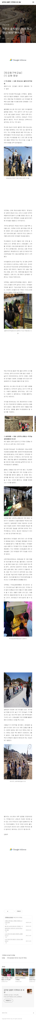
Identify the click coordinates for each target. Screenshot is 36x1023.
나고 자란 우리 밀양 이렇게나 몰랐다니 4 (14, 934)
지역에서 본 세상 (9, 917)
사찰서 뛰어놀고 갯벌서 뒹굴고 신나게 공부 (13, 921)
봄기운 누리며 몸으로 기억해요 (13, 926)
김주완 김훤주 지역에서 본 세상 (11, 2)
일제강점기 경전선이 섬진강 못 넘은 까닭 (13, 929)
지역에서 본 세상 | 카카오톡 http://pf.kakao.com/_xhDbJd (13, 995)
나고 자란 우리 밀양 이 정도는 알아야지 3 (14, 940)
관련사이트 (4, 1013)
